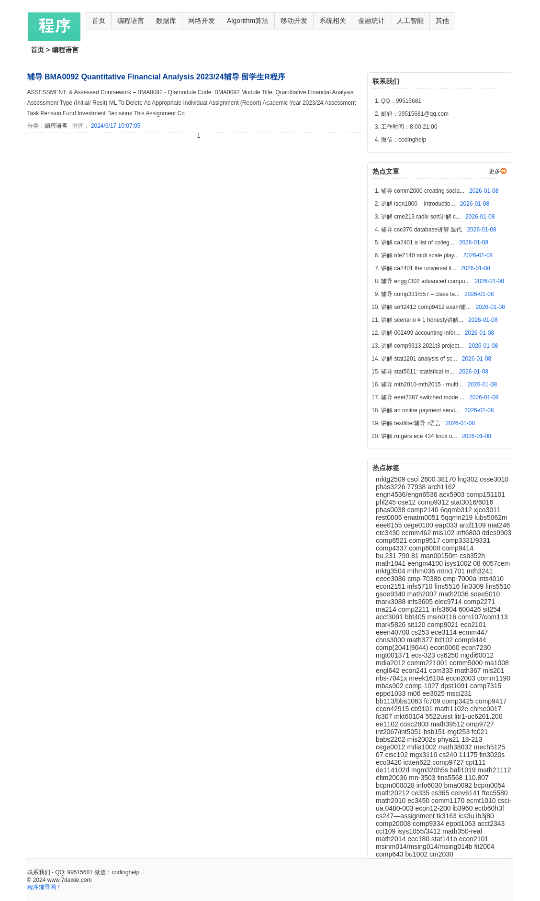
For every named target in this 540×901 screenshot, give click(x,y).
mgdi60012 (477, 655)
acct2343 (491, 823)
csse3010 (494, 479)
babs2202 (391, 739)
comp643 (390, 854)
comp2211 (414, 609)
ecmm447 (473, 632)
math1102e (452, 709)
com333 (442, 670)
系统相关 (332, 20)
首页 (98, 20)
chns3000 (391, 640)
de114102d (393, 770)
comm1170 (448, 800)
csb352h (472, 556)
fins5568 (450, 777)
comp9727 (448, 762)
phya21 (449, 739)
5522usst (440, 716)
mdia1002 (422, 747)
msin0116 (442, 617)
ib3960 (463, 808)
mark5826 (391, 624)
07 (380, 754)
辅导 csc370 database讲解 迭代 (422, 229)
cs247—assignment (406, 816)
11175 (469, 754)
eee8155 (390, 525)
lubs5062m (490, 517)
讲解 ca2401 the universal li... (419, 268)
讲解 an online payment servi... (421, 410)
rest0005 (390, 517)
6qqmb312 (457, 510)
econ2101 (474, 839)
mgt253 (459, 732)
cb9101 (423, 709)
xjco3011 (487, 510)
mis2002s (422, 739)
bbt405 (416, 617)
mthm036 (422, 571)
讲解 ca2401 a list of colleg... (418, 242)
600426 (471, 609)
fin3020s (492, 754)
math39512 (448, 724)
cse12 (407, 502)
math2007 (423, 594)
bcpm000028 (396, 785)
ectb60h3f (489, 808)
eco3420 (390, 762)
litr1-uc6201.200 (478, 716)
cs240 (449, 754)
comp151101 (485, 494)
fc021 (480, 732)
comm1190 (493, 678)
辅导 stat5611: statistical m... (418, 371)
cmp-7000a (460, 578)
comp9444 (470, 640)
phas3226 (391, 487)
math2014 (391, 839)
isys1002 (459, 563)
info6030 (430, 785)
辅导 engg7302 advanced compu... (426, 281)
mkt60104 (409, 716)
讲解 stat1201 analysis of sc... (420, 358)
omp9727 (480, 724)
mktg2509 (391, 479)
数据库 (166, 20)
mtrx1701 (452, 571)
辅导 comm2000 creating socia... (423, 190)
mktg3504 (391, 571)
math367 (469, 670)
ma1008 (496, 663)
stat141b (445, 839)
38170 (447, 479)
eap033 (447, 525)
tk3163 (448, 816)
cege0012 (391, 747)
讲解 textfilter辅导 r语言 (411, 423)
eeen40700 (393, 632)
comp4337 (392, 548)
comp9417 (490, 701)
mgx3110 (424, 754)
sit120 (417, 624)
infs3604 (445, 609)
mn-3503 (423, 777)
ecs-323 (424, 655)
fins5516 (447, 586)
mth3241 (480, 571)
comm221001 (428, 663)
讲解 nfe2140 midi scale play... (420, 255)
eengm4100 (426, 563)
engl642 (389, 670)
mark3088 (391, 601)
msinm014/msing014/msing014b (425, 846)
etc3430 (389, 533)
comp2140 (423, 510)
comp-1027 (422, 686)
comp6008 (425, 548)
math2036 (455, 594)
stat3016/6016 (471, 502)
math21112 (494, 770)
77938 (417, 487)
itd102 (445, 640)
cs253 (421, 632)
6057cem (496, 563)
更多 (494, 171)
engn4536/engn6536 (407, 494)
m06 (414, 693)
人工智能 (410, 20)
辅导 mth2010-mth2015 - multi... (422, 384)
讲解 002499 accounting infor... (421, 333)
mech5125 (489, 747)
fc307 (385, 716)
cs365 (441, 793)
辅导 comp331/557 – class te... (421, 294)
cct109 (386, 831)
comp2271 (479, 601)
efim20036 (392, 777)
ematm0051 (422, 517)
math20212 (393, 793)
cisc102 (397, 754)
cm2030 (441, 854)
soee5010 (485, 594)
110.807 (476, 777)
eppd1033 (391, 693)
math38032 (456, 747)
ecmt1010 (481, 800)
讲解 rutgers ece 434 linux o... (420, 436)
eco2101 (473, 624)
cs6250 (449, 655)
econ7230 (476, 647)
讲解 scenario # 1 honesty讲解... (423, 320)
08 (477, 563)
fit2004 (484, 846)
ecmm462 (417, 533)
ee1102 (388, 724)
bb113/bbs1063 (400, 701)
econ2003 (461, 678)
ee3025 (434, 693)
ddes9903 (497, 533)
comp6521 (392, 540)
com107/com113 (483, 617)
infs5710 (420, 586)
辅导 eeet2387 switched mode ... (423, 397)
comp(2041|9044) (403, 647)
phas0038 (391, 510)
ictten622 (418, 762)
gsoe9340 (391, 594)
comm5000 (467, 663)
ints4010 (491, 578)
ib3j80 (485, 816)
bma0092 (458, 785)
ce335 (421, 793)
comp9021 (443, 624)
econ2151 (391, 586)
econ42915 (393, 709)
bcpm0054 (489, 785)
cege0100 (419, 525)
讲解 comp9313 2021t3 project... (423, 345)
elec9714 (449, 601)
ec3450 (419, 800)
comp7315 (485, 686)
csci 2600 (422, 479)
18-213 (472, 739)
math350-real (462, 831)
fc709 (433, 701)
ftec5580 (495, 793)
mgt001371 (393, 655)
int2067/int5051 (400, 732)
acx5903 (452, 494)
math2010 (391, 800)
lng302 (469, 479)
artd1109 (473, 525)
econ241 (415, 670)
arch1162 (441, 487)
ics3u (467, 816)
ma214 (387, 609)
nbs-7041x (392, 678)
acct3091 (390, 617)
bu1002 (417, 854)
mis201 (493, 670)
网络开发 (201, 20)
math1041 (391, 563)
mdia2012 (391, 663)
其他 (442, 20)
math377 (421, 640)
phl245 (387, 502)
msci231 (459, 693)
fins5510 (498, 586)
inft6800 (469, 533)
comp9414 (457, 548)
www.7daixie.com (69, 880)
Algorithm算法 (248, 20)
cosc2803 (415, 724)
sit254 (491, 609)
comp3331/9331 (466, 540)
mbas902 (390, 686)
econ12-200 (434, 808)
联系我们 (38, 872)
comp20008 (394, 823)
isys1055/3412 (419, 831)
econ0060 (445, 647)
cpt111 (476, 762)
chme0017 (485, 709)
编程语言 (130, 20)
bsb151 (436, 732)
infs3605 (421, 601)
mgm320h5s (430, 770)
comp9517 (425, 540)
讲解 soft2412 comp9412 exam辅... (426, 307)
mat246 (499, 525)
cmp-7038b (425, 578)
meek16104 (427, 678)
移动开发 (294, 20)
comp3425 (458, 701)
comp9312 (433, 502)
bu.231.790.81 (398, 556)
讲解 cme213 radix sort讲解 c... (421, 216)
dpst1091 (455, 686)
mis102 (444, 533)
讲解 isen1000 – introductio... (419, 203)
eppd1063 (461, 823)
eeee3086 (391, 578)
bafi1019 (464, 770)
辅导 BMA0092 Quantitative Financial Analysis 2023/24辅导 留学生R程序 (156, 77)
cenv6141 (466, 793)
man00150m (440, 556)
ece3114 (445, 632)
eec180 (419, 839)
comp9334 (429, 823)
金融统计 (371, 20)
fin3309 (473, 586)
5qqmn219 (457, 517)
